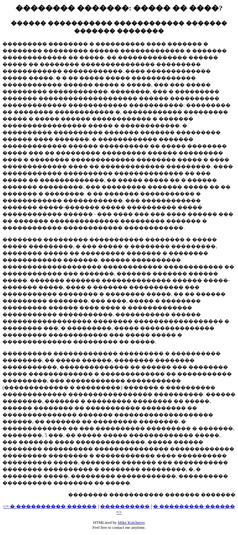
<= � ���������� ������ (50, 506)
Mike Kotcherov (131, 522)
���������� (125, 506)
